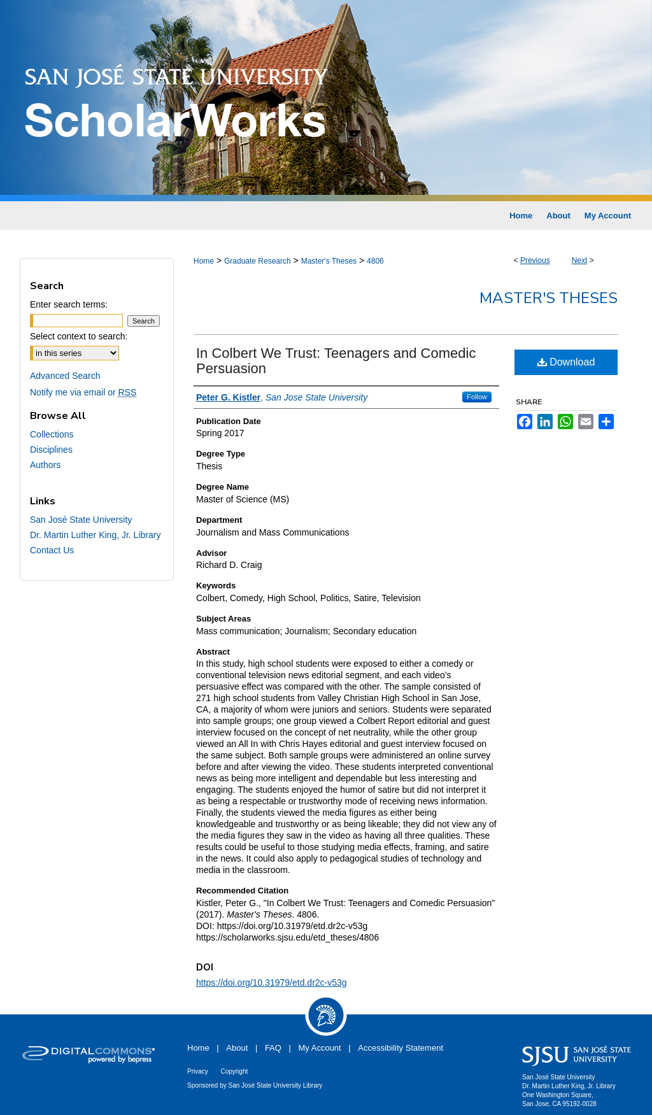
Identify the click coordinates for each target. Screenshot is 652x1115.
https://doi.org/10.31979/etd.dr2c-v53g (271, 982)
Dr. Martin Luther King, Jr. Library (95, 535)
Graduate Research (257, 261)
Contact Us (52, 550)
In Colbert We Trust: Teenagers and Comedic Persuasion (336, 360)
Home (204, 261)
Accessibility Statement (400, 1048)
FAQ (273, 1048)
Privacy (197, 1071)
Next (580, 260)
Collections (51, 434)
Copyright (234, 1071)
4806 (375, 261)
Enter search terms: (69, 304)
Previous (535, 260)
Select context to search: (78, 336)
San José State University (81, 520)
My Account (320, 1048)
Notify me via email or (83, 392)
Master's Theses (329, 261)
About (237, 1048)
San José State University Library (276, 1085)
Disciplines (51, 449)
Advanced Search (65, 376)
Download (566, 362)
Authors (45, 465)
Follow (477, 397)
